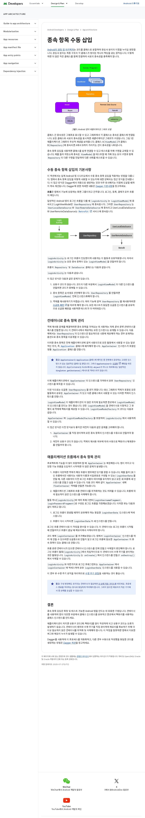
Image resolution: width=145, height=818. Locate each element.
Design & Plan (73, 30)
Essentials (35, 3)
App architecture (14, 14)
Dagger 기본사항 (104, 186)
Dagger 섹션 (69, 643)
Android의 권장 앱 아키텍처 (60, 49)
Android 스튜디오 (131, 3)
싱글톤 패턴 (58, 305)
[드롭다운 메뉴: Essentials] (44, 3)
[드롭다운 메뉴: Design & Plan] (68, 3)
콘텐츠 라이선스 (83, 656)
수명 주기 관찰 (92, 573)
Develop (79, 3)
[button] (17, 23)
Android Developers (55, 30)
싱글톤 (115, 363)
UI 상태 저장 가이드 (106, 584)
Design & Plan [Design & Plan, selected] (57, 3)
